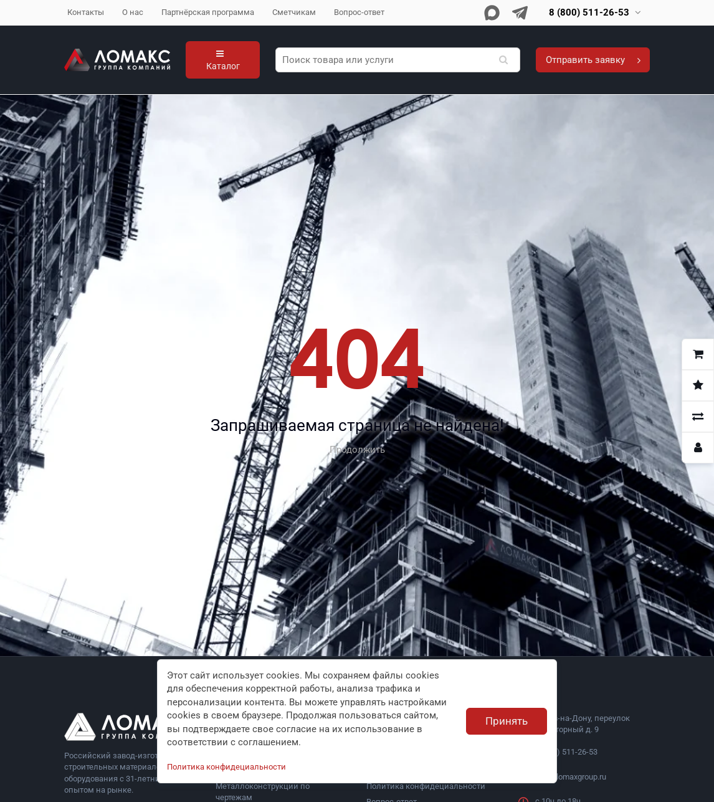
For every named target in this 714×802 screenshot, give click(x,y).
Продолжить (357, 449)
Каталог (223, 60)
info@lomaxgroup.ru (570, 776)
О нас (132, 12)
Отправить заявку (593, 59)
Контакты (85, 12)
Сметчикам (294, 12)
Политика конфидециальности (425, 786)
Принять (506, 721)
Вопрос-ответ (359, 12)
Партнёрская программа (207, 12)
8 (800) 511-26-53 (566, 751)
